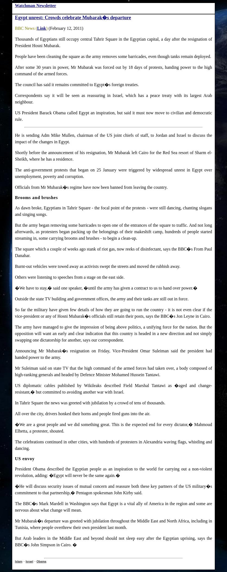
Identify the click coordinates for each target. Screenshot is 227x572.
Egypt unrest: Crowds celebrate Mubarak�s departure (73, 17)
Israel (29, 561)
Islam (18, 561)
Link (41, 28)
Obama (41, 561)
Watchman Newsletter (35, 5)
